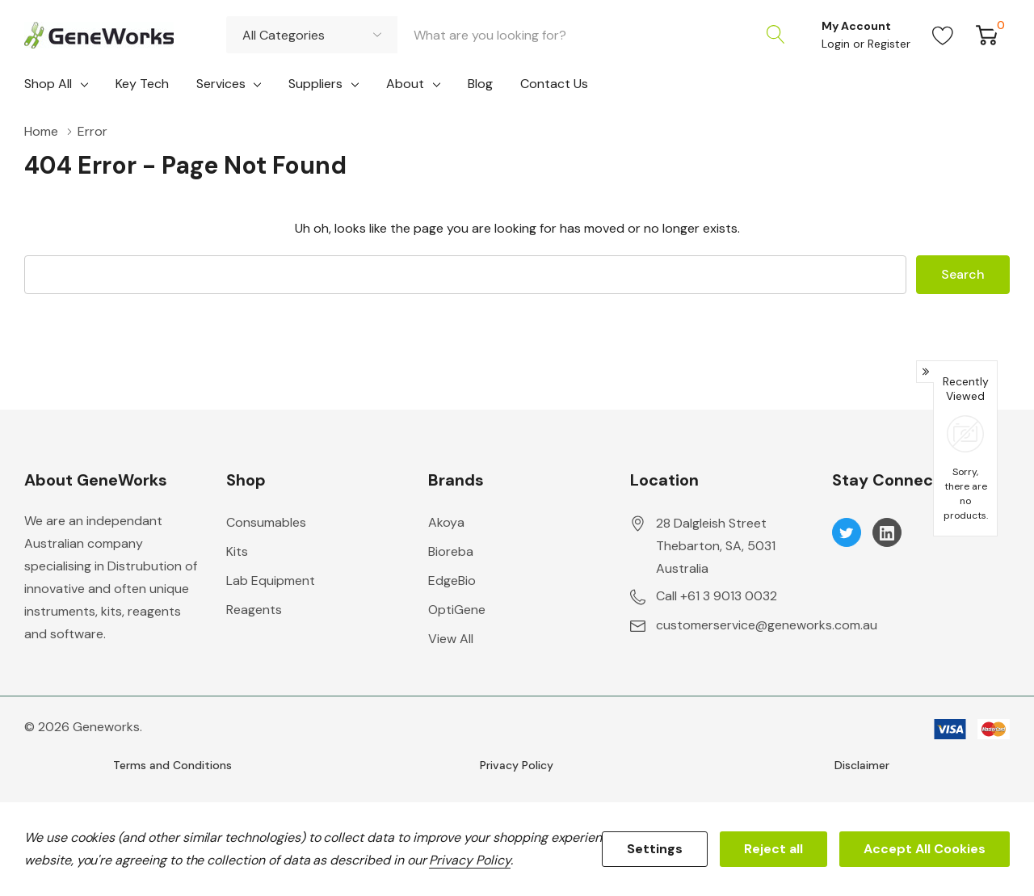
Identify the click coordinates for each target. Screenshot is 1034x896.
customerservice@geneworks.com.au (766, 624)
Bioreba (450, 551)
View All (450, 638)
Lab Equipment (270, 580)
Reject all (773, 848)
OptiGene (456, 609)
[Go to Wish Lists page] (943, 34)
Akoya (446, 522)
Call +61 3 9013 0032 (716, 595)
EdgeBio (452, 580)
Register (889, 43)
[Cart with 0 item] (987, 34)
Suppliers (315, 83)
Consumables (266, 522)
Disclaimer (861, 765)
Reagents (254, 609)
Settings (655, 848)
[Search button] (775, 34)
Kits (237, 551)
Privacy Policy (516, 765)
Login (837, 43)
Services (221, 83)
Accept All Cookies (925, 848)
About (405, 83)
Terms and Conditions (172, 765)
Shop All (48, 83)
